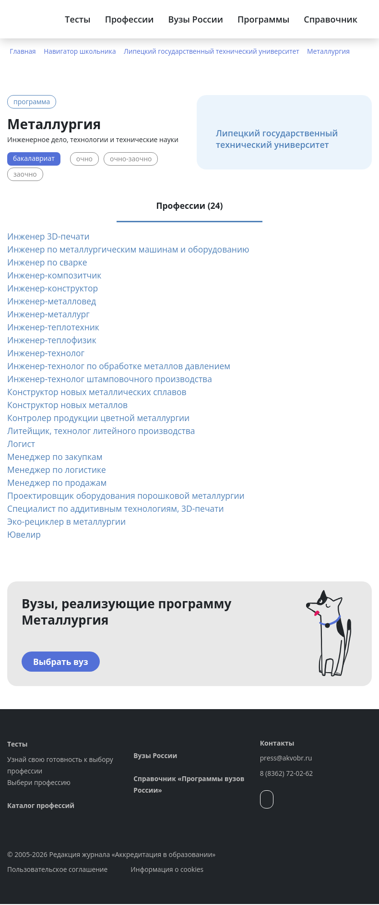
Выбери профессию (39, 783)
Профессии (129, 19)
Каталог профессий (41, 806)
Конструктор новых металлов (69, 405)
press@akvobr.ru (286, 758)
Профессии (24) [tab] (189, 205)
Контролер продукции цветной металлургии (101, 418)
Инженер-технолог (47, 354)
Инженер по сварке (48, 263)
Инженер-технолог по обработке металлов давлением (122, 367)
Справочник (330, 19)
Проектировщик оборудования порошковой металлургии (129, 496)
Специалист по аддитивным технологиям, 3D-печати (118, 509)
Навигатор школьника (81, 51)
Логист (21, 444)
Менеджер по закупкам (56, 457)
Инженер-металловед (53, 302)
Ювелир (24, 535)
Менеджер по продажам (58, 483)
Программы (263, 19)
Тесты (77, 19)
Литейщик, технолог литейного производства (104, 431)
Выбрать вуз (61, 662)
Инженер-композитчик (55, 276)
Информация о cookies (169, 870)
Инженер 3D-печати (49, 237)
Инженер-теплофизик (53, 341)
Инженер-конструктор (54, 289)
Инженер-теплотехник (54, 328)
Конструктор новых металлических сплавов (99, 392)
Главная (23, 51)
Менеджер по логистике (58, 470)
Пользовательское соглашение (58, 870)
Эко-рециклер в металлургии (68, 522)
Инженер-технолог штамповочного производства (112, 380)
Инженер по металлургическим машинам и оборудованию (132, 250)
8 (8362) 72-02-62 (287, 774)
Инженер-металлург (49, 315)
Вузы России (195, 19)
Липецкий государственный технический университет (214, 51)
